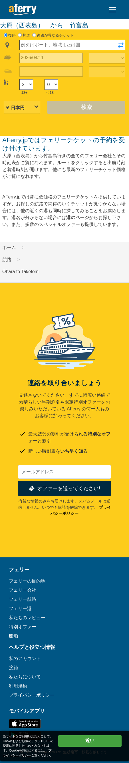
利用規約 (18, 686)
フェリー (19, 569)
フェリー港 (20, 608)
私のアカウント (25, 658)
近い (89, 740)
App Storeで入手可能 (25, 723)
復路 (12, 35)
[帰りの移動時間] (107, 71)
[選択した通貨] (22, 107)
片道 (26, 35)
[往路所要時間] (107, 58)
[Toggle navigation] (112, 10)
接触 (13, 667)
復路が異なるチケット (55, 35)
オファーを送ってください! (64, 488)
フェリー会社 (22, 590)
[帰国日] (51, 71)
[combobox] (72, 45)
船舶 (13, 636)
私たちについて (25, 676)
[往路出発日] (51, 58)
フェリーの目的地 (27, 581)
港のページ (77, 217)
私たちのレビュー (27, 617)
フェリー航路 (22, 599)
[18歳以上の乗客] (26, 84)
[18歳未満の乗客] (51, 84)
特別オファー (22, 626)
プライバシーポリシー (32, 695)
